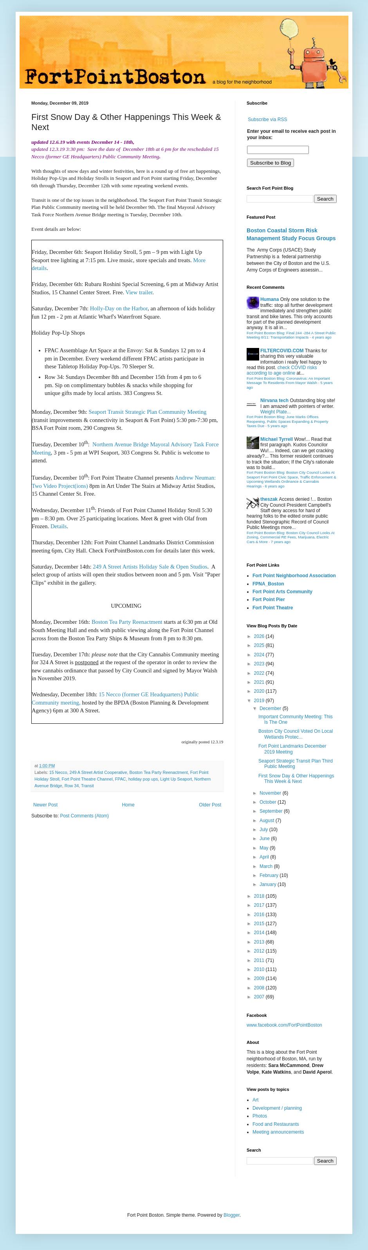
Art (255, 1100)
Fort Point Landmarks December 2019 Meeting (292, 748)
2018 (260, 896)
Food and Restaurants (276, 1124)
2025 (260, 645)
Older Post (210, 805)
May (265, 848)
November (271, 793)
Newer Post (45, 805)
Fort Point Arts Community (282, 591)
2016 (260, 914)
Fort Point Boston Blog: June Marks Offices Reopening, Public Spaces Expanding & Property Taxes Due (287, 421)
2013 (260, 942)
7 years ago (280, 542)
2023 (260, 664)
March (267, 866)
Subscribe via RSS (267, 119)
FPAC (120, 779)
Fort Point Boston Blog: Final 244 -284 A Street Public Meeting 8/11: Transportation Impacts (291, 335)
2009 (260, 978)
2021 (260, 682)
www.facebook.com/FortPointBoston (284, 1025)
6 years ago (274, 486)
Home (128, 805)
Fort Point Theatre (273, 608)
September (272, 811)
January (269, 884)
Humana (269, 299)
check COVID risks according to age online (282, 370)
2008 (260, 988)
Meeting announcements (278, 1132)
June (265, 838)
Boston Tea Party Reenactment (127, 622)
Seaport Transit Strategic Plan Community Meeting (148, 412)
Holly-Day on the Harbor (119, 308)
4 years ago (321, 337)
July (264, 829)
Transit (87, 785)
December (271, 708)
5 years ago (277, 426)
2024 (260, 655)
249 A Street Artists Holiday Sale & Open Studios (150, 566)
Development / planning (277, 1108)
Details (59, 526)
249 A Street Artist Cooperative (98, 772)
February (270, 875)
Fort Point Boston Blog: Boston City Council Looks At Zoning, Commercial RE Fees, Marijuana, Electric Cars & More (291, 537)
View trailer (139, 292)
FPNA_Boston (268, 584)
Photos (260, 1116)
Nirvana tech (274, 400)
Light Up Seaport (176, 779)
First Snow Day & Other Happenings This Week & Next (296, 778)
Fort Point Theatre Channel (87, 779)
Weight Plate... (275, 412)
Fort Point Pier (269, 599)
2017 (260, 905)
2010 (260, 969)
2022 (260, 673)
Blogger (232, 1215)
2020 (260, 691)
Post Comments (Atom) (84, 816)
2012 (260, 951)
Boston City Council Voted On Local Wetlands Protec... (295, 733)
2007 (260, 997)
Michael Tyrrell (276, 439)
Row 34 (72, 785)
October (269, 802)
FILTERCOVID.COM (281, 350)
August (268, 820)
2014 (260, 932)
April (265, 857)
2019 (260, 700)
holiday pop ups (143, 779)
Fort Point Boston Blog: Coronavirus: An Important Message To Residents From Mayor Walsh (288, 380)
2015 (260, 923)
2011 (260, 960)
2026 (260, 636)
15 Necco (58, 772)
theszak (269, 499)
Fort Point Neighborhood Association (294, 575)
